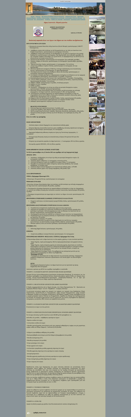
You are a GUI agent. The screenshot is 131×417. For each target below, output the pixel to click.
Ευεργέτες (61, 16)
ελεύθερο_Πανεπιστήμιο (43, 18)
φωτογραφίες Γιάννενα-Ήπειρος (73, 18)
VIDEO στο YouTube (57, 19)
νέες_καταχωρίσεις (39, 19)
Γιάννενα (38, 16)
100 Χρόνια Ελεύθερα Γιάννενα (49, 16)
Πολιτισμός (80, 16)
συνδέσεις (47, 19)
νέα (84, 18)
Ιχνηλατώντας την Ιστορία (57, 18)
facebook (82, 19)
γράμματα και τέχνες (70, 16)
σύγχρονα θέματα (31, 18)
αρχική (33, 16)
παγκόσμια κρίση (75, 19)
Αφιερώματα (66, 19)
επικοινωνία (30, 19)
